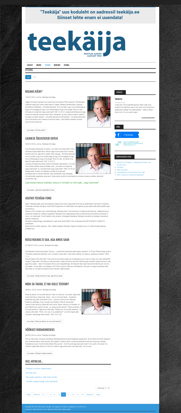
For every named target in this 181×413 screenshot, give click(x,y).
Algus (29, 394)
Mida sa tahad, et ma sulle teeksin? (47, 284)
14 (78, 394)
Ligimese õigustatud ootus (41, 138)
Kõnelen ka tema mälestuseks (38, 368)
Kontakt (57, 65)
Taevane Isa (118, 99)
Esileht (30, 65)
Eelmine (37, 394)
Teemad (47, 65)
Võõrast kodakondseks (39, 329)
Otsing (66, 65)
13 (73, 394)
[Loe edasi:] (36, 130)
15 (82, 394)
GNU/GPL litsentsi (60, 409)
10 (59, 394)
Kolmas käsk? (33, 91)
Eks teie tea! (31, 373)
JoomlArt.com (81, 407)
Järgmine (89, 394)
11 (63, 394)
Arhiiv (38, 65)
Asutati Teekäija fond (38, 198)
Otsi (28, 77)
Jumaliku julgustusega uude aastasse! (42, 381)
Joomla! (27, 409)
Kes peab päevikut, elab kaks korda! (41, 377)
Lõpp (98, 394)
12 (68, 394)
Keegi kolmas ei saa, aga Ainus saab (47, 239)
